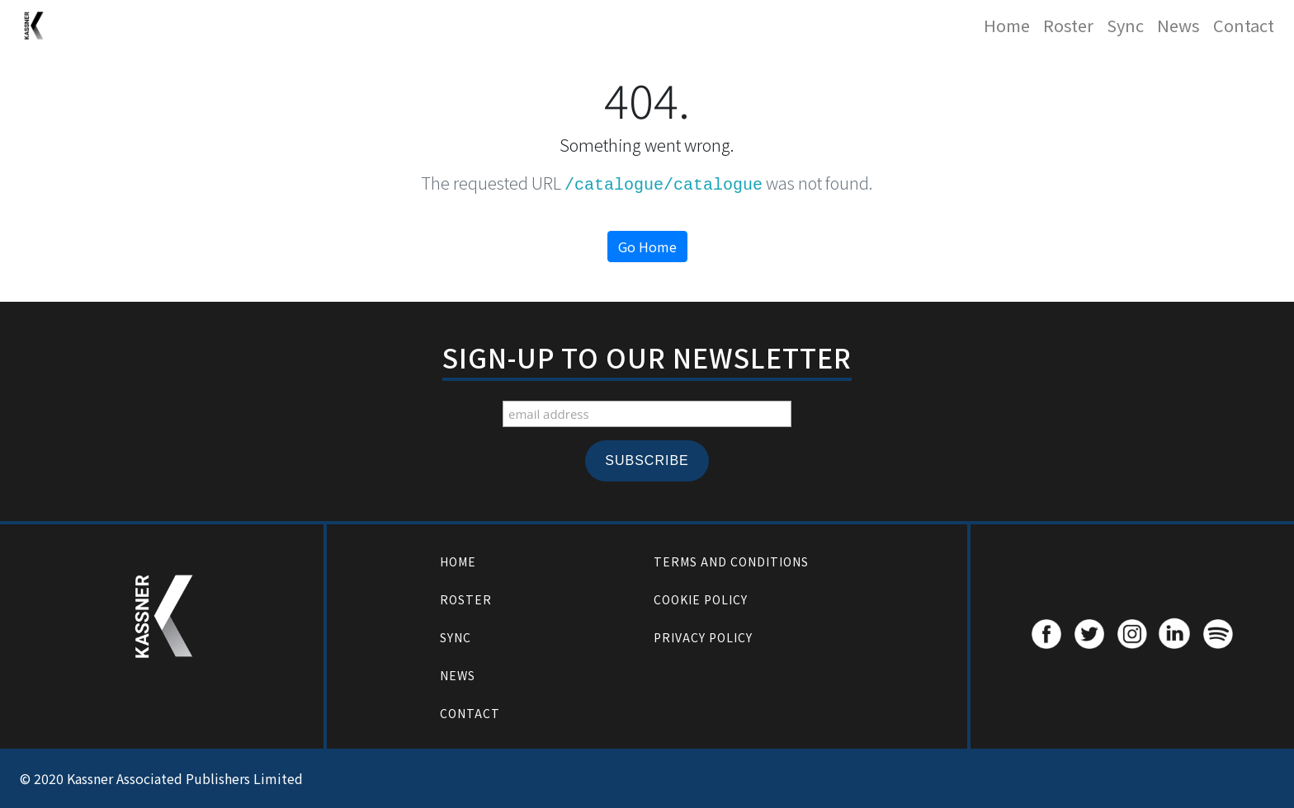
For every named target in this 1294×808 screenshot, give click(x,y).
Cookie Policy (701, 599)
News (1178, 25)
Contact (1243, 25)
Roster (1068, 25)
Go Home (647, 246)
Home (1007, 25)
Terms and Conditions (731, 561)
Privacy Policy (703, 637)
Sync (1125, 25)
